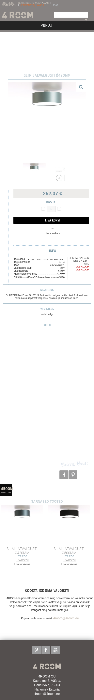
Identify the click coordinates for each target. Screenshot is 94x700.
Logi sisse (8, 3)
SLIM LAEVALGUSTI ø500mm (69, 551)
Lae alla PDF (84, 266)
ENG (55, 5)
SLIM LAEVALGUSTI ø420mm (22, 551)
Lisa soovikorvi (52, 233)
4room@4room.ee (66, 618)
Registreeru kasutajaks (33, 3)
